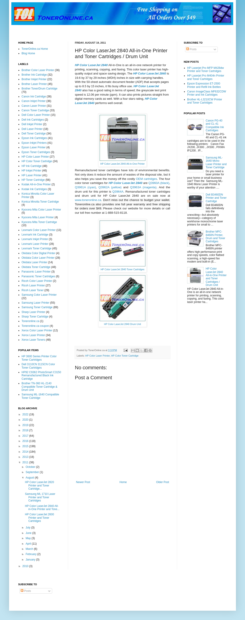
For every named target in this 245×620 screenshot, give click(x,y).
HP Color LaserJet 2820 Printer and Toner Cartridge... (39, 485)
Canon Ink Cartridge (34, 96)
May (29, 538)
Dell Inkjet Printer (32, 124)
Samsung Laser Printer (35, 302)
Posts (191, 49)
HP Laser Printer (32, 175)
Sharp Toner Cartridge (35, 316)
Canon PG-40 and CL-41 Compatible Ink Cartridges (215, 125)
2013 (25, 457)
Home (123, 482)
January (31, 559)
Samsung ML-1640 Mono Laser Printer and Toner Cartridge (216, 162)
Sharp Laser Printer (33, 312)
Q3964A (117, 191)
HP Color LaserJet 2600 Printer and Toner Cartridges (39, 518)
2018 (25, 430)
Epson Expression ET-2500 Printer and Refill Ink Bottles (204, 85)
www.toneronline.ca (88, 200)
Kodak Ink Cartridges (34, 189)
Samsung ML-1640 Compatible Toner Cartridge (40, 396)
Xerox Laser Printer (33, 335)
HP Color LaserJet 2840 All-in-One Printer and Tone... (42, 507)
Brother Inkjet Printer (34, 79)
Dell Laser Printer (32, 129)
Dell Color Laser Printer (36, 115)
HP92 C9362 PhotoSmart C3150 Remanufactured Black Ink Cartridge (41, 375)
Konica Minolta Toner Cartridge (40, 201)
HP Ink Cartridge (32, 166)
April (29, 543)
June (29, 533)
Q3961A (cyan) (85, 187)
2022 (25, 414)
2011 (25, 462)
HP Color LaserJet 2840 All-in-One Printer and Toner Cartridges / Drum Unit (216, 277)
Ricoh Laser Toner (33, 290)
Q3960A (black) (158, 183)
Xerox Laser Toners (33, 339)
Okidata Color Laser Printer (38, 257)
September (33, 472)
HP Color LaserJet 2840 (91, 65)
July (28, 527)
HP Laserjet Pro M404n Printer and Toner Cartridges (205, 77)
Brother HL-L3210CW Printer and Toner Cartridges (204, 101)
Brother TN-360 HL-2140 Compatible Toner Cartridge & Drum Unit (39, 387)
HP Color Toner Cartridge (125, 355)
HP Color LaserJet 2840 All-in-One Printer (122, 163)
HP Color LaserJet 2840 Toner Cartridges (122, 269)
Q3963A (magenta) (143, 187)
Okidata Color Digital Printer (38, 253)
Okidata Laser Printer (34, 262)
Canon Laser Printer (34, 105)
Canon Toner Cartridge (35, 110)
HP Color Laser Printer (97, 355)
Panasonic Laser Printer (36, 271)
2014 (25, 451)
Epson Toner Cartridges (36, 152)
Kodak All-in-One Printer (36, 184)
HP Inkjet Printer (31, 170)
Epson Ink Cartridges (34, 138)
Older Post (162, 482)
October (31, 467)
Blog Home (28, 53)
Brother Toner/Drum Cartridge (39, 88)
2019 (25, 425)
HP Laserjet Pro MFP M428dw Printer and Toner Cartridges (205, 69)
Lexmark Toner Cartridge (36, 248)
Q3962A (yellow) (110, 187)
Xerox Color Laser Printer (37, 330)
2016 (25, 441)
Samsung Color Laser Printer (39, 294)
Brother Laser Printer (34, 84)
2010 (25, 566)
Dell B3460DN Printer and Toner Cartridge (216, 198)
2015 (25, 446)
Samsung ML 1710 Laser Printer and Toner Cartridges (40, 497)
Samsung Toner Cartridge (37, 307)
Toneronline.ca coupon (35, 325)
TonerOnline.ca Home (35, 48)
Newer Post (83, 482)
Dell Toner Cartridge (34, 133)
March (30, 549)
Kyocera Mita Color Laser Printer (41, 209)
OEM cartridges (146, 179)
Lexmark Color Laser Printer (39, 230)
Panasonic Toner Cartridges (38, 276)
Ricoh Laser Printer (33, 285)
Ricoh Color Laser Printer (37, 281)
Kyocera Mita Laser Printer (38, 217)
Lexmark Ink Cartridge (35, 234)
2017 (25, 435)
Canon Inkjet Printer (34, 101)
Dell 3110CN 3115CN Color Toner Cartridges (38, 366)
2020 (25, 419)
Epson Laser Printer (34, 147)
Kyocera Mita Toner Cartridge (39, 222)
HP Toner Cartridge (33, 179)
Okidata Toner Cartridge (36, 267)
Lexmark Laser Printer (35, 244)
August (30, 477)
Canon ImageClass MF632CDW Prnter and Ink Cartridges (206, 93)
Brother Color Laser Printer (38, 70)
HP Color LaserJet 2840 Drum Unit (122, 324)
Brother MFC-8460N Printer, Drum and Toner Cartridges (215, 236)
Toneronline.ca (30, 321)
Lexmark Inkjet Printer (35, 239)
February (31, 554)
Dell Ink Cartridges (33, 119)
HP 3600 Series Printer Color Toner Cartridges (39, 358)
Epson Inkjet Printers (34, 142)
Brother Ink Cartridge (34, 74)
